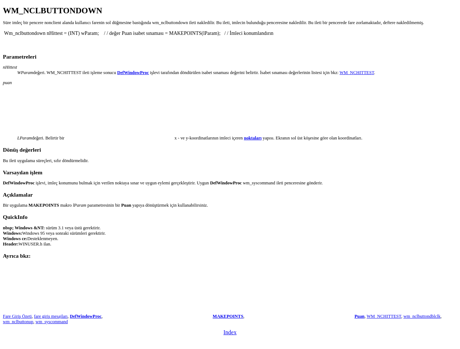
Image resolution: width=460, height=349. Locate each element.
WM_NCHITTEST (357, 72)
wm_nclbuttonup (18, 321)
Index (230, 332)
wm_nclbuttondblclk (421, 316)
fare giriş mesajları (51, 316)
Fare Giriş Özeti (17, 316)
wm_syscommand (52, 321)
